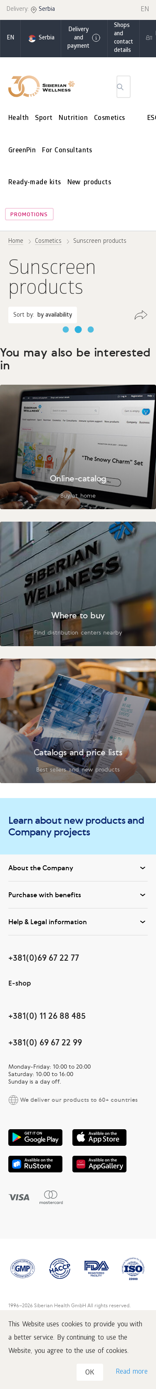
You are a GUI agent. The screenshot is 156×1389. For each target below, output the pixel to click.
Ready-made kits (34, 183)
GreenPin (22, 151)
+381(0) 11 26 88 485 (47, 1015)
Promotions (29, 215)
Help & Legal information (78, 922)
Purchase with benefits (78, 895)
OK (89, 1373)
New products (89, 183)
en (10, 38)
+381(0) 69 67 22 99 (45, 1042)
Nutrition (73, 118)
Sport (43, 118)
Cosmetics (109, 118)
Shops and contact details (123, 38)
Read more (132, 1372)
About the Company (78, 868)
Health (18, 118)
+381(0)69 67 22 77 (43, 957)
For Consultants (67, 151)
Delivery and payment (84, 38)
